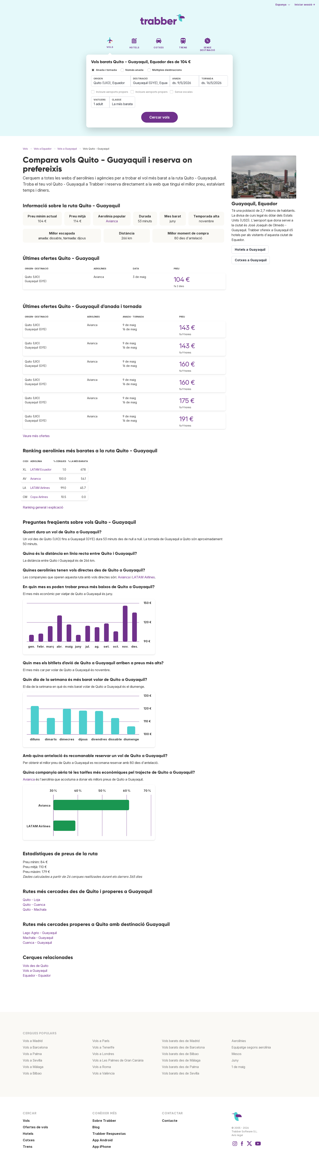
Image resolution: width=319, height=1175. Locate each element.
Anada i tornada (106, 69)
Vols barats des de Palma (180, 1067)
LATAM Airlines (40, 487)
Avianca (112, 221)
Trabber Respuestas (109, 1134)
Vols (26, 1121)
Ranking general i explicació (43, 507)
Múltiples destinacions (167, 69)
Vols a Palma (32, 1054)
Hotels (28, 1134)
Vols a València (103, 1073)
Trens (27, 1147)
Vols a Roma (101, 1067)
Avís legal (237, 1135)
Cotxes (29, 1140)
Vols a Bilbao (32, 1073)
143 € (187, 328)
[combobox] (111, 81)
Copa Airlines (39, 497)
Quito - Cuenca (34, 905)
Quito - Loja (31, 900)
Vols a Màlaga (33, 1067)
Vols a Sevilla (32, 1060)
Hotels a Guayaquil (250, 249)
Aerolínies (239, 1041)
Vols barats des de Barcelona (183, 1047)
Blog (95, 1127)
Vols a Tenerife (103, 1047)
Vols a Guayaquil (35, 971)
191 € (186, 419)
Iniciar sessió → (305, 4)
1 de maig (238, 1067)
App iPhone (101, 1147)
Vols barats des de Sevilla (180, 1073)
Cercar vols (159, 117)
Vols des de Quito (35, 966)
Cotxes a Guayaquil (251, 260)
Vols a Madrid (33, 1041)
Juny (235, 1060)
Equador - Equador (37, 975)
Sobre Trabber (104, 1121)
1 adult (98, 104)
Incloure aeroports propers (112, 92)
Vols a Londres (103, 1054)
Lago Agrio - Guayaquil (40, 933)
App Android (102, 1140)
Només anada (134, 69)
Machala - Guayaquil (38, 938)
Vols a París (100, 1041)
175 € (186, 401)
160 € (187, 364)
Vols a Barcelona (35, 1047)
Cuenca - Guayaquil (37, 943)
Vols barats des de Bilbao (180, 1054)
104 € (182, 279)
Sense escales (184, 92)
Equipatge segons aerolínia (251, 1047)
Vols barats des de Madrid (181, 1041)
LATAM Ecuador (40, 469)
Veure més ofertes (36, 436)
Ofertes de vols (35, 1127)
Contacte (169, 1121)
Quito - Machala (34, 909)
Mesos (236, 1054)
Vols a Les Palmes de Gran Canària (117, 1060)
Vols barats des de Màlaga (181, 1060)
